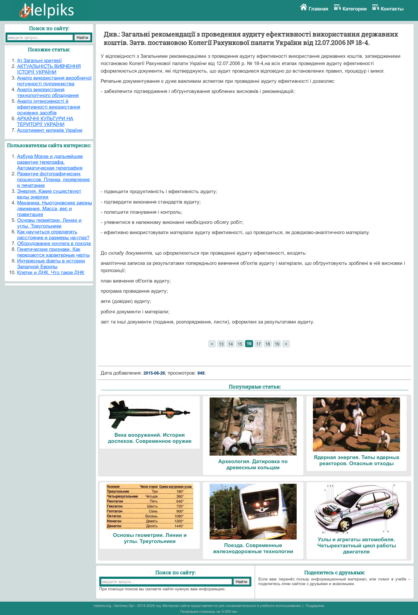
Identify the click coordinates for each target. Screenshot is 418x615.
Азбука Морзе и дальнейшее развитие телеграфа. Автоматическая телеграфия (50, 162)
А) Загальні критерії (39, 60)
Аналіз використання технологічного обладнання (48, 92)
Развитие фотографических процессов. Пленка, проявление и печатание (53, 179)
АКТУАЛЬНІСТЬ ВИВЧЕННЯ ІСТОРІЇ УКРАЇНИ (49, 69)
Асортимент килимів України (49, 130)
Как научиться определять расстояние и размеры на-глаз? (53, 234)
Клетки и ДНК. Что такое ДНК (50, 272)
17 (258, 343)
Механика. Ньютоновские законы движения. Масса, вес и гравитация (54, 208)
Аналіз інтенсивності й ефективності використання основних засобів (48, 107)
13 (221, 343)
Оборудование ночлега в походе (54, 243)
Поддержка (315, 606)
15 (239, 343)
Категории (355, 9)
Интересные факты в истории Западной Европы (51, 263)
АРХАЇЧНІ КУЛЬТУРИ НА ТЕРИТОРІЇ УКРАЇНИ (45, 121)
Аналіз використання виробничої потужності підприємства (54, 81)
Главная (318, 9)
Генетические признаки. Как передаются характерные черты (53, 252)
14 (230, 343)
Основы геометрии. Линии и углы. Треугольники (49, 223)
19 (277, 343)
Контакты (392, 9)
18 (267, 343)
